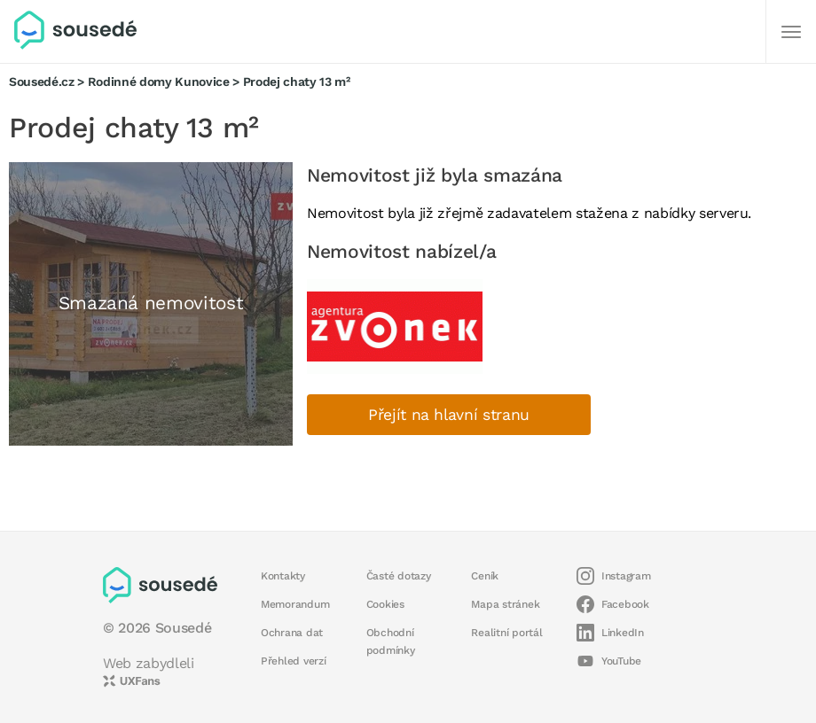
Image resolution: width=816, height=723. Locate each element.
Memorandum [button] (295, 604)
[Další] (791, 32)
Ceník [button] (484, 576)
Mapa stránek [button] (505, 604)
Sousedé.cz (42, 81)
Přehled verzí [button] (293, 661)
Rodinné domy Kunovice (159, 81)
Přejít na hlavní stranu (449, 415)
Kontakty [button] (283, 576)
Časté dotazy (398, 576)
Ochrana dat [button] (292, 632)
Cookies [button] (385, 604)
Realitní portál (506, 632)
